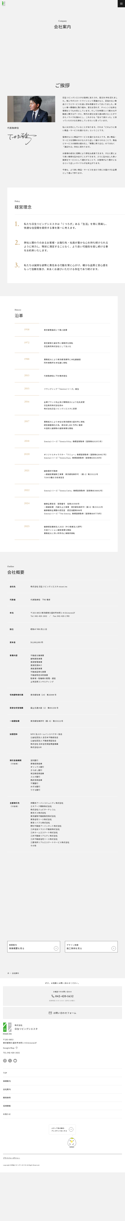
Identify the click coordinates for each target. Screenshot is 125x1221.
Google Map (9, 1096)
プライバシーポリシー (11, 1206)
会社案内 (7, 1138)
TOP (5, 1121)
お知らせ (7, 1162)
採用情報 (7, 1154)
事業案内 (7, 1129)
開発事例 (7, 1146)
